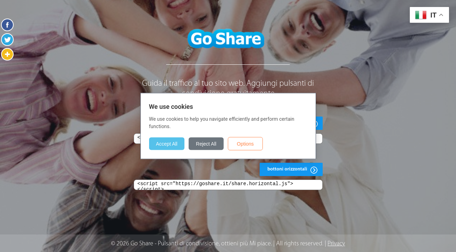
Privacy (336, 243)
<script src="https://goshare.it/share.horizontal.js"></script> (228, 185)
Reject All (206, 144)
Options (245, 144)
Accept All (166, 144)
